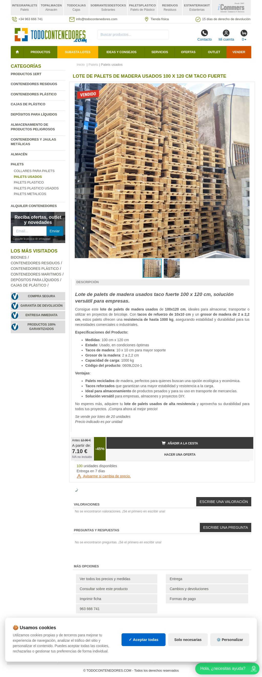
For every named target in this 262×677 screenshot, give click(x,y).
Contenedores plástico (34, 94)
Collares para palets (34, 171)
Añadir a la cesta (180, 443)
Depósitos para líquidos (34, 114)
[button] (245, 88)
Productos (40, 52)
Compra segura (41, 296)
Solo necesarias (188, 640)
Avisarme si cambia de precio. (104, 476)
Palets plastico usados (36, 188)
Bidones (19, 257)
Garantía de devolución (41, 305)
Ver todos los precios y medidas (105, 579)
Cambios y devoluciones (189, 589)
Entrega (176, 579)
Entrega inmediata (42, 315)
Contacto (204, 35)
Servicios (159, 52)
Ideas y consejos (121, 52)
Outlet (214, 52)
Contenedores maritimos (36, 274)
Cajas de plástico (28, 104)
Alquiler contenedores (34, 206)
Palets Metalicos (30, 194)
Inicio (81, 64)
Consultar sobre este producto (104, 589)
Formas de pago (183, 599)
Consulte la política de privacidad (31, 238)
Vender (239, 52)
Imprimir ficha (90, 599)
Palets (17, 164)
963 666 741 (90, 609)
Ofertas (188, 52)
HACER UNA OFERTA (179, 454)
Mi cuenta (226, 35)
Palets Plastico (29, 182)
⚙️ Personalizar (229, 640)
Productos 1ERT (26, 74)
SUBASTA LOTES (78, 52)
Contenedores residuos (34, 84)
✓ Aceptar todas (144, 639)
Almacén (19, 154)
